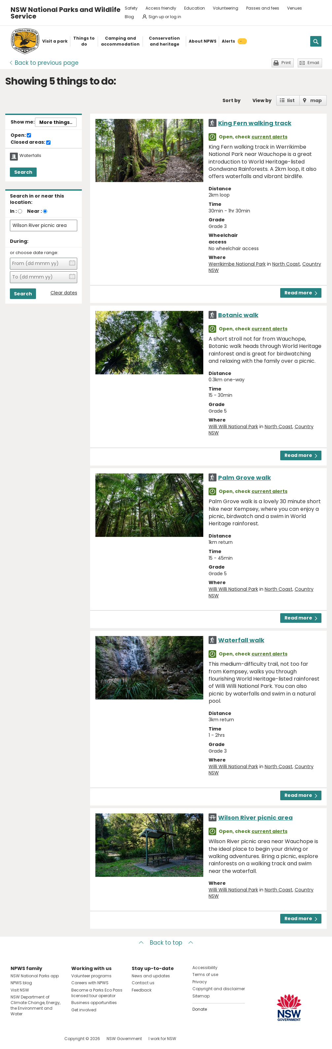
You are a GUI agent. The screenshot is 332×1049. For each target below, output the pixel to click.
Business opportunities (94, 1002)
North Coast (286, 264)
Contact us (143, 983)
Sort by (231, 100)
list (291, 100)
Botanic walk (238, 315)
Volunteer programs (91, 976)
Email (313, 62)
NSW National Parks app (35, 976)
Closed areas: (30, 142)
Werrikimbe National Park (237, 264)
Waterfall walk (241, 640)
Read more (300, 292)
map (316, 100)
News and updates (151, 976)
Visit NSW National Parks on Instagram (31, 1038)
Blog (129, 16)
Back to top (166, 943)
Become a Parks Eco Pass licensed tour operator (96, 992)
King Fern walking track (254, 123)
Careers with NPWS (90, 983)
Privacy (199, 982)
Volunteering (225, 8)
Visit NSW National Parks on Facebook (17, 1038)
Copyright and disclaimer (218, 989)
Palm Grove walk (244, 477)
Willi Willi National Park (233, 426)
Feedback (141, 990)
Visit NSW (20, 990)
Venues (294, 8)
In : (13, 211)
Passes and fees (262, 8)
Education (194, 8)
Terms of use (205, 974)
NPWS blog (21, 983)
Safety (131, 8)
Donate (199, 1009)
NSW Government (124, 1038)
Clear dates (63, 293)
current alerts (269, 136)
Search (23, 172)
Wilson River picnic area (255, 817)
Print (286, 62)
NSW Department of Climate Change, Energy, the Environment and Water (35, 1005)
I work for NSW (162, 1038)
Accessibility (204, 967)
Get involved (83, 1010)
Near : (34, 211)
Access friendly (161, 8)
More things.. (55, 122)
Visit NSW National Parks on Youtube (45, 1038)
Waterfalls (30, 156)
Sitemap (201, 996)
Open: (21, 135)
